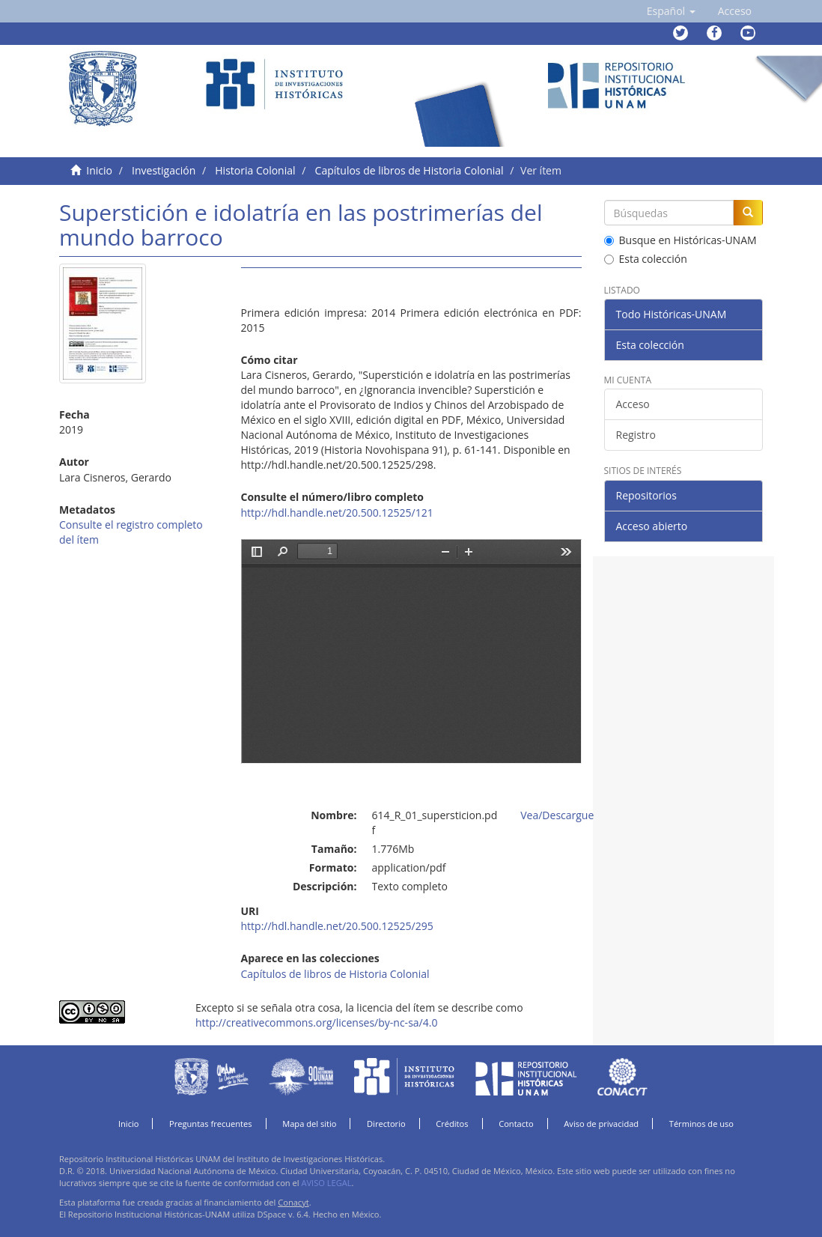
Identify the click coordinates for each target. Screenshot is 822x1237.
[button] (671, 11)
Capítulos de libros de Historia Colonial (409, 170)
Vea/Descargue (557, 815)
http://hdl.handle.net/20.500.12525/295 (337, 926)
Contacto (516, 1123)
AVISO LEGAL (326, 1182)
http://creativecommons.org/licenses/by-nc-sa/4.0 (316, 1022)
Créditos (452, 1123)
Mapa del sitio (309, 1123)
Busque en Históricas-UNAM (680, 240)
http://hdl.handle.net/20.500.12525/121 (337, 512)
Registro (636, 435)
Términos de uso (701, 1123)
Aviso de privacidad (601, 1123)
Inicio (99, 170)
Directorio (386, 1123)
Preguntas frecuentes (210, 1123)
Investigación (163, 170)
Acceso (633, 404)
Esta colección (645, 259)
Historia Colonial (255, 170)
